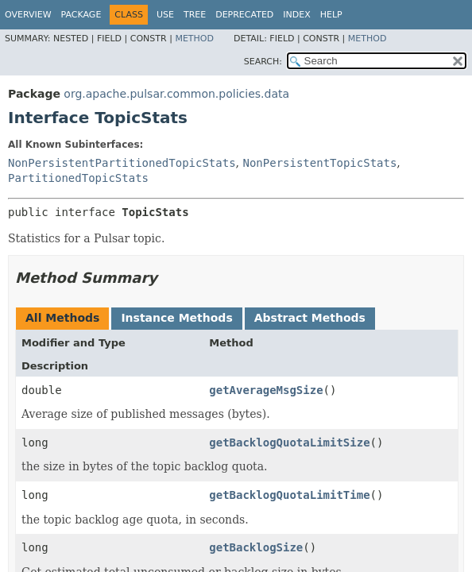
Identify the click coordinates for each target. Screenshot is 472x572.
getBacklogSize (256, 547)
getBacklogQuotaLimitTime (289, 495)
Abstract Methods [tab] (310, 317)
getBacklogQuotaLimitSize (289, 442)
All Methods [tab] (62, 317)
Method (194, 38)
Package (81, 15)
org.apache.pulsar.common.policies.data (176, 93)
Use (165, 15)
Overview (28, 15)
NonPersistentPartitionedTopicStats (122, 163)
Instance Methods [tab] (176, 317)
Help (331, 15)
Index (296, 15)
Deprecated (244, 15)
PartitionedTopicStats (78, 178)
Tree (195, 15)
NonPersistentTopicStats (319, 163)
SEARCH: (263, 61)
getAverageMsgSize (266, 390)
